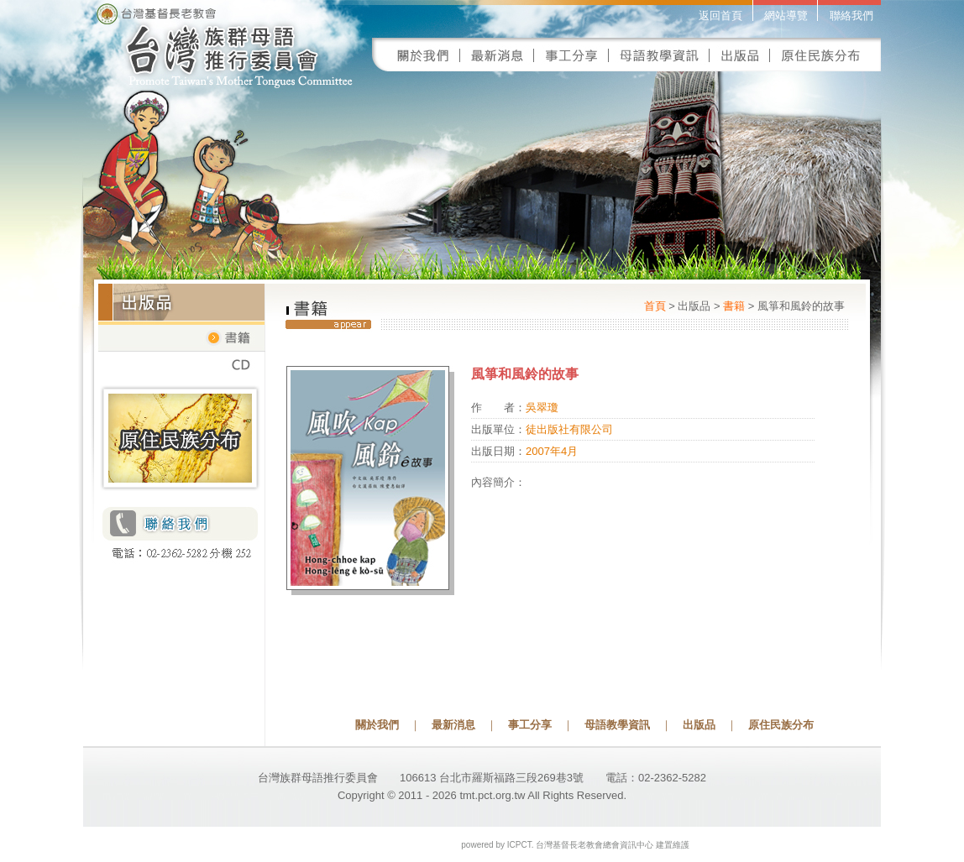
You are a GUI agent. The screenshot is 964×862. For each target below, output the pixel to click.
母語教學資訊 (617, 724)
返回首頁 (720, 15)
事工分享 (530, 724)
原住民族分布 (781, 724)
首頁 (655, 306)
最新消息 (453, 724)
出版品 (699, 724)
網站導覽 (786, 15)
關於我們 (377, 724)
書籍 (734, 306)
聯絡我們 (851, 15)
